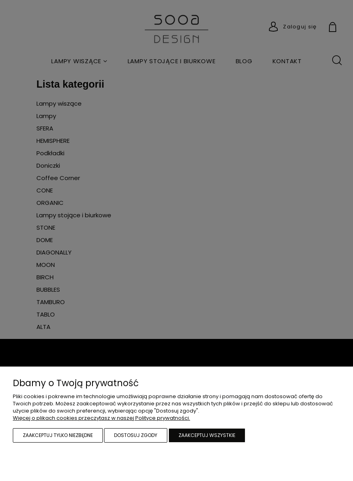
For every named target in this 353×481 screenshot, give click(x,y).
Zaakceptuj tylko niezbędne (58, 435)
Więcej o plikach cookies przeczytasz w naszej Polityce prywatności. (101, 418)
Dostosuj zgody (135, 435)
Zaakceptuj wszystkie (207, 435)
